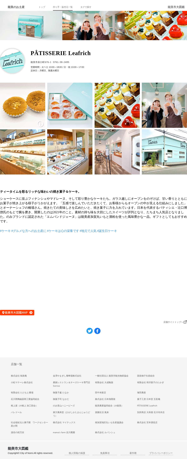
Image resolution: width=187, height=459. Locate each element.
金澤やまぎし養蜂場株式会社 (67, 375)
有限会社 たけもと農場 (22, 392)
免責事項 (105, 453)
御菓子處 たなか (61, 392)
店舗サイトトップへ (173, 322)
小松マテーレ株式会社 (22, 382)
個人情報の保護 (77, 453)
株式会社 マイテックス (64, 422)
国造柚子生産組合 (146, 375)
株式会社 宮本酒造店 (147, 422)
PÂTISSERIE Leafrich (147, 405)
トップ (42, 7)
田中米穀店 (100, 392)
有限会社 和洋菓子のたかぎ (150, 382)
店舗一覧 (16, 364)
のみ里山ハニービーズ (64, 405)
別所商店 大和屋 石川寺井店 (151, 412)
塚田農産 (141, 392)
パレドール (16, 412)
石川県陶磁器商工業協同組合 (25, 399)
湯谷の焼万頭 (17, 432)
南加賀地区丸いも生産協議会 (109, 422)
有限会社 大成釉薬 (104, 382)
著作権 (133, 453)
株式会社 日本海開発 (105, 399)
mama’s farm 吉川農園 (64, 432)
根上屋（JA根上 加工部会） (24, 405)
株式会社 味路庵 (19, 375)
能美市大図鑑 (176, 7)
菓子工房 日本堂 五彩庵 (148, 399)
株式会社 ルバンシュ (105, 432)
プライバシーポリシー (161, 453)
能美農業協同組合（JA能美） (109, 405)
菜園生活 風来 (102, 412)
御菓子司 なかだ (61, 399)
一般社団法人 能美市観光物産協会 (111, 375)
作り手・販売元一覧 (63, 7)
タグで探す (85, 7)
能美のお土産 (16, 7)
